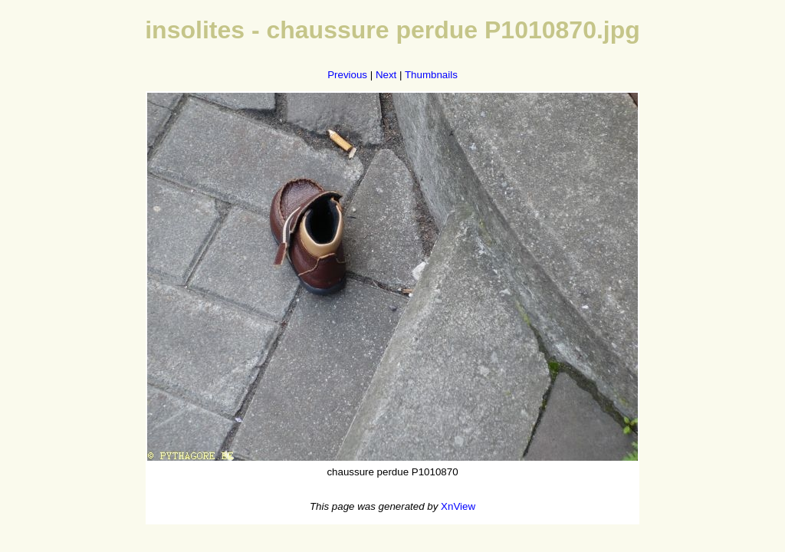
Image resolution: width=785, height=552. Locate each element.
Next (386, 74)
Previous (347, 74)
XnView (458, 506)
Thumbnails (431, 74)
